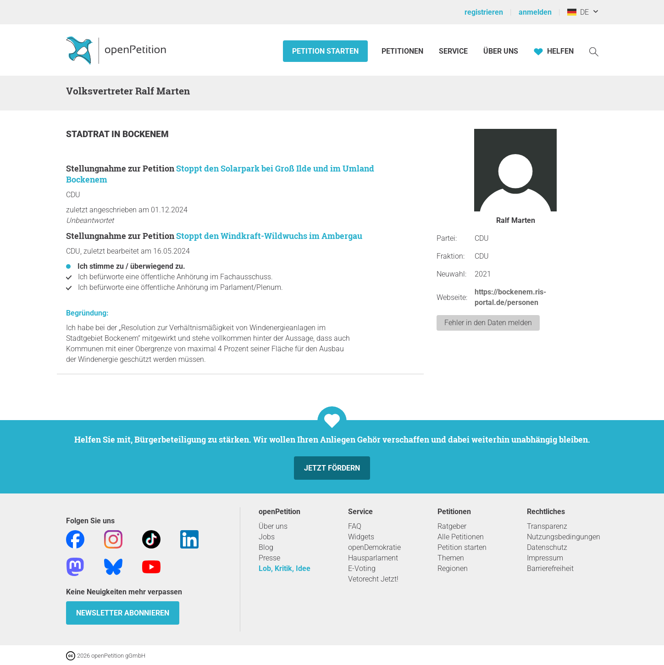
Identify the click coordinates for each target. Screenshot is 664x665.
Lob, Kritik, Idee (284, 568)
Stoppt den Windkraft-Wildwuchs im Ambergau (269, 235)
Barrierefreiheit (550, 568)
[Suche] (593, 51)
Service (453, 51)
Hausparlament (373, 558)
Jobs (267, 536)
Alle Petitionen (460, 536)
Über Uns (500, 51)
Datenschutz (547, 547)
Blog (266, 547)
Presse (269, 558)
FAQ (354, 526)
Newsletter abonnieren (122, 613)
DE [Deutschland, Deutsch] (578, 12)
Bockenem (145, 134)
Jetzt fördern (332, 468)
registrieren (484, 12)
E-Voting (362, 568)
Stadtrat (88, 134)
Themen (450, 558)
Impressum (545, 558)
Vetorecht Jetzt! (373, 579)
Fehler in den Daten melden (488, 322)
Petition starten (325, 51)
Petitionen (403, 51)
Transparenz (547, 526)
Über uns (273, 526)
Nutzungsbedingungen (563, 536)
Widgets (361, 536)
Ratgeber (451, 526)
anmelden (535, 12)
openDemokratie (374, 547)
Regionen (452, 568)
